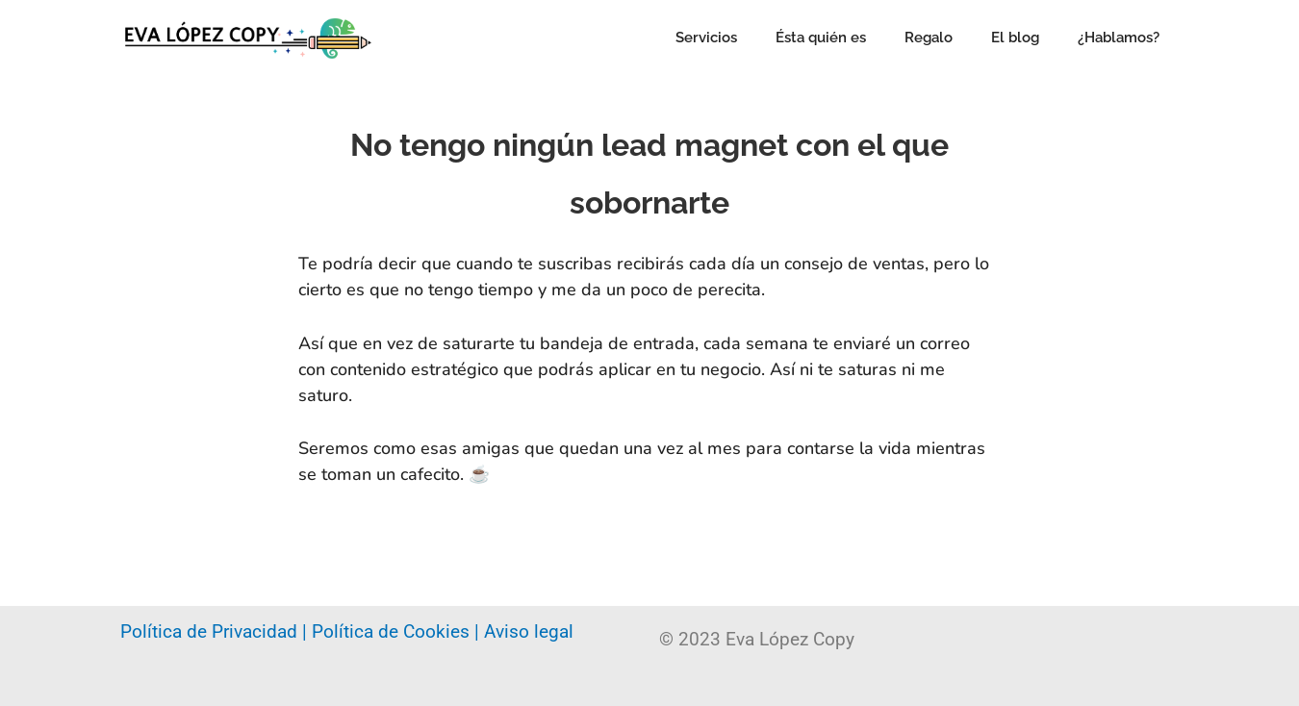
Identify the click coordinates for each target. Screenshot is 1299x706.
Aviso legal (528, 631)
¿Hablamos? (1118, 37)
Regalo (928, 37)
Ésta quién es (821, 37)
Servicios (706, 37)
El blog (1015, 37)
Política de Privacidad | (216, 631)
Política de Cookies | (398, 631)
